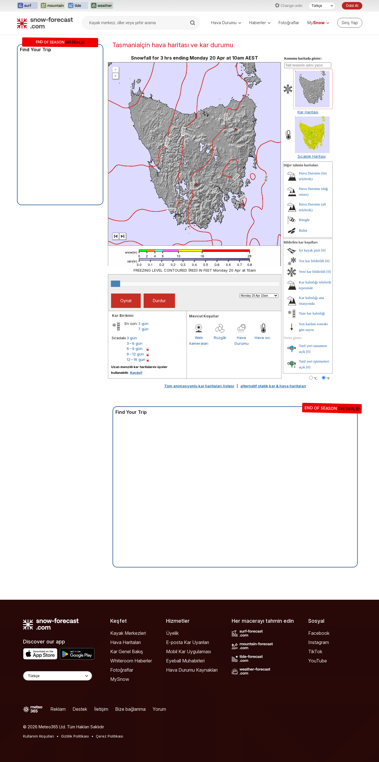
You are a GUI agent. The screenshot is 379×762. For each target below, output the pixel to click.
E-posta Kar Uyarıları (187, 642)
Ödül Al (352, 5)
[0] (323, 250)
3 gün (143, 323)
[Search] (193, 22)
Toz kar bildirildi (311, 261)
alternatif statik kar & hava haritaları (273, 386)
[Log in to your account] (349, 23)
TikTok (315, 651)
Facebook (319, 633)
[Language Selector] (57, 676)
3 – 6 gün (134, 343)
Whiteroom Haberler (131, 661)
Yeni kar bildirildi (312, 271)
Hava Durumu (226, 22)
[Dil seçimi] (322, 6)
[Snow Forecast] (45, 22)
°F (328, 378)
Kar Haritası (308, 112)
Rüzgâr (220, 337)
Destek (80, 709)
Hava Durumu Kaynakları (192, 670)
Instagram (318, 642)
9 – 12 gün (135, 354)
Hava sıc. (263, 337)
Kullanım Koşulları (38, 736)
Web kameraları (198, 340)
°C (315, 378)
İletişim (101, 709)
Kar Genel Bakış (126, 651)
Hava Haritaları (125, 642)
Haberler (260, 22)
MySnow (119, 679)
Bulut (303, 230)
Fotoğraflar (289, 22)
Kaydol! (136, 373)
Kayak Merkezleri (128, 633)
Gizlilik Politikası (75, 736)
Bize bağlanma (130, 709)
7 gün (143, 329)
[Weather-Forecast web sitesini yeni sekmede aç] (101, 5)
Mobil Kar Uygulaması (188, 651)
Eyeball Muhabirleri (185, 661)
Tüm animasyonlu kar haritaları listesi (199, 386)
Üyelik (172, 633)
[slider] (115, 284)
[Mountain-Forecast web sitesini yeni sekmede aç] (52, 5)
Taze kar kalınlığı (312, 313)
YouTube (317, 661)
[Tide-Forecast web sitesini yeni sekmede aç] (77, 5)
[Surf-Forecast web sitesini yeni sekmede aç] (27, 5)
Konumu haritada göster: (303, 58)
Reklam (58, 709)
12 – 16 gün (136, 359)
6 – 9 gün (134, 348)
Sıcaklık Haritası (312, 156)
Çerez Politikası (109, 736)
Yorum (159, 709)
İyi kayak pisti (309, 250)
